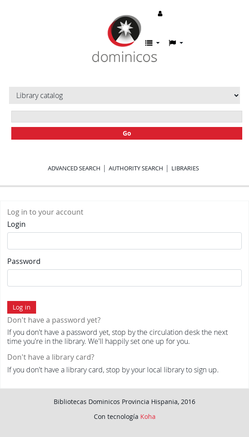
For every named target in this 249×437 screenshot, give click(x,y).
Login (16, 224)
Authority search (136, 168)
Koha (148, 416)
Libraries (185, 168)
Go (127, 133)
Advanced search (74, 168)
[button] (152, 43)
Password (24, 261)
